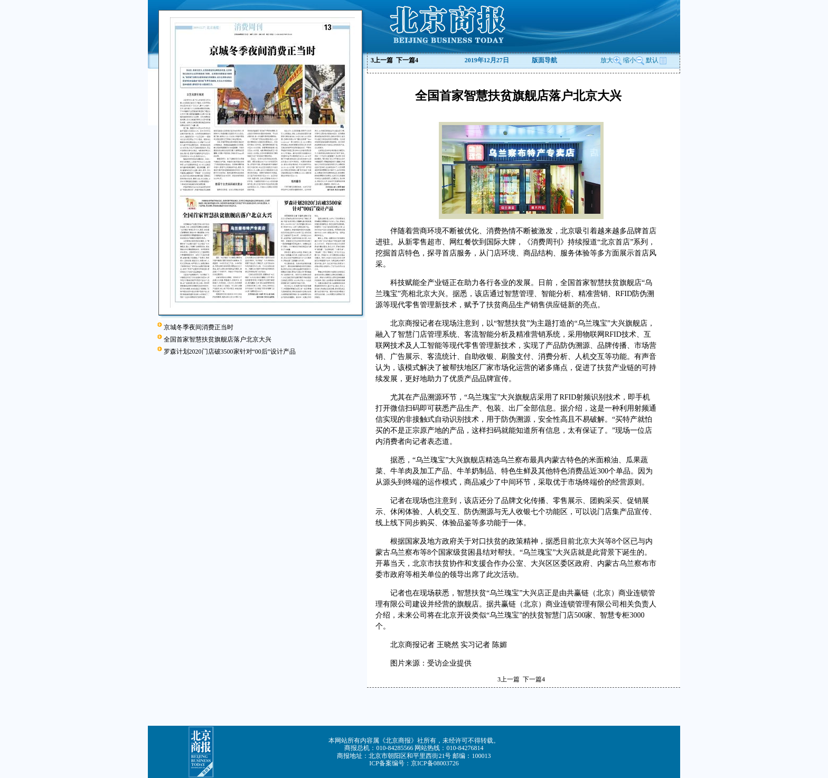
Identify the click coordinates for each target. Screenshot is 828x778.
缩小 (629, 60)
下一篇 (407, 60)
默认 (656, 60)
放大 (611, 60)
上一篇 (382, 60)
